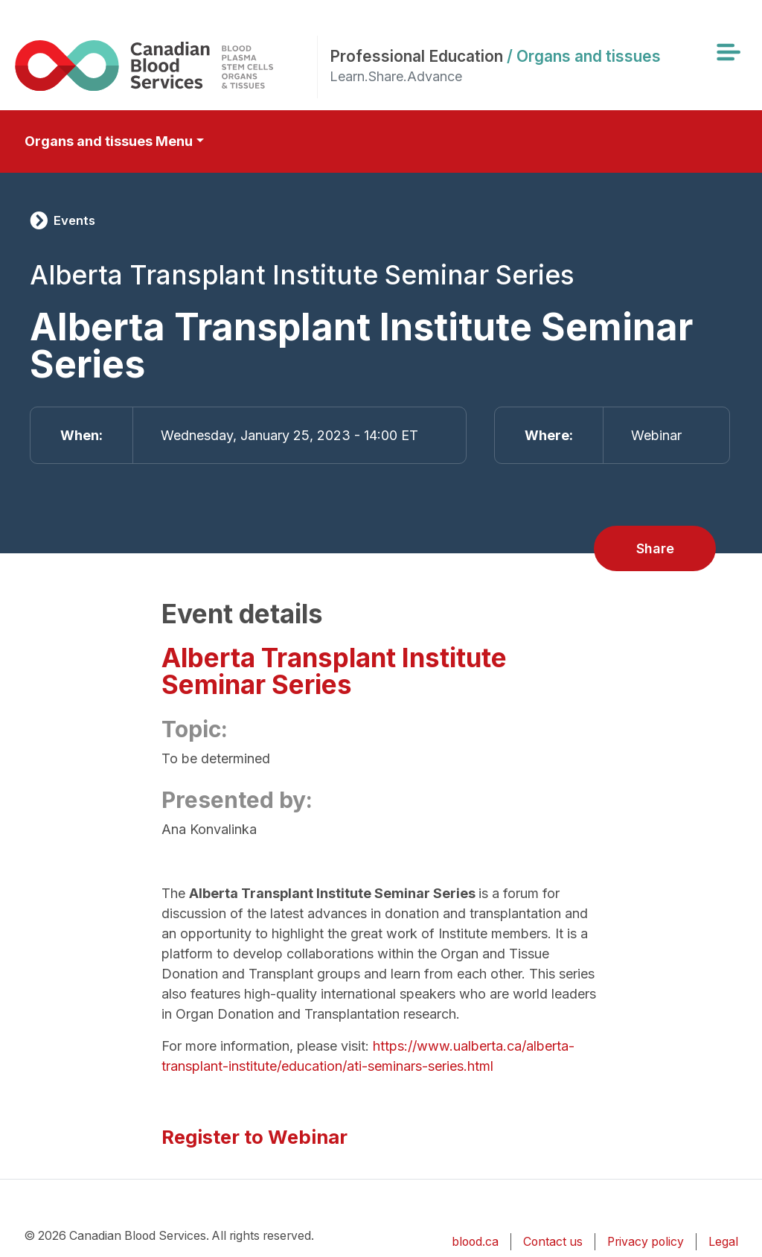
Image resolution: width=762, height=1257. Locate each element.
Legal (723, 1242)
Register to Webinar (254, 1136)
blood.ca (475, 1242)
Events (74, 220)
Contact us (553, 1242)
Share (655, 548)
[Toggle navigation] (727, 52)
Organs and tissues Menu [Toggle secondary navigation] (109, 141)
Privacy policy (645, 1242)
